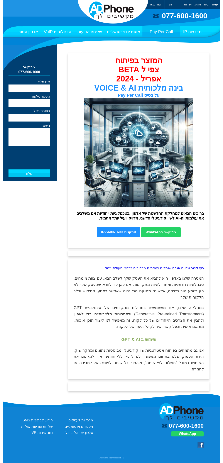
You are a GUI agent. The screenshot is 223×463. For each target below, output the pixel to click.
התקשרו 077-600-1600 (118, 232)
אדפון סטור (28, 31)
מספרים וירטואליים (123, 31)
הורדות (173, 4)
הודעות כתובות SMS (38, 420)
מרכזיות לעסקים (80, 420)
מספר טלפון (41, 96)
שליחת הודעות (89, 31)
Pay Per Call (161, 31)
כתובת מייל (42, 111)
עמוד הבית (211, 4)
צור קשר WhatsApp (160, 232)
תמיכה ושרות (192, 4)
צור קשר (155, 4)
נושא (46, 125)
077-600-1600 (184, 16)
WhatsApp (187, 434)
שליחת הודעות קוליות (37, 426)
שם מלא (43, 82)
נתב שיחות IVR (42, 432)
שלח (29, 173)
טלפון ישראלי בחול (79, 432)
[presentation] (29, 153)
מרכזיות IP (192, 31)
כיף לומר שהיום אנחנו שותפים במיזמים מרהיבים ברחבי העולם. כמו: (154, 268)
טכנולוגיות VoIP (57, 31)
